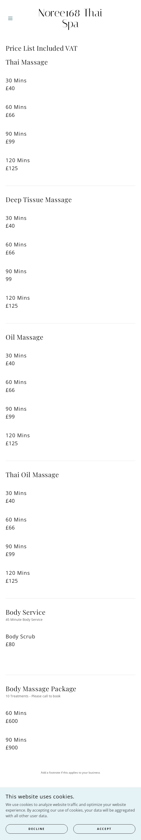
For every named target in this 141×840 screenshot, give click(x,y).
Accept (104, 835)
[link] (70, 18)
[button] (15, 18)
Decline (36, 835)
